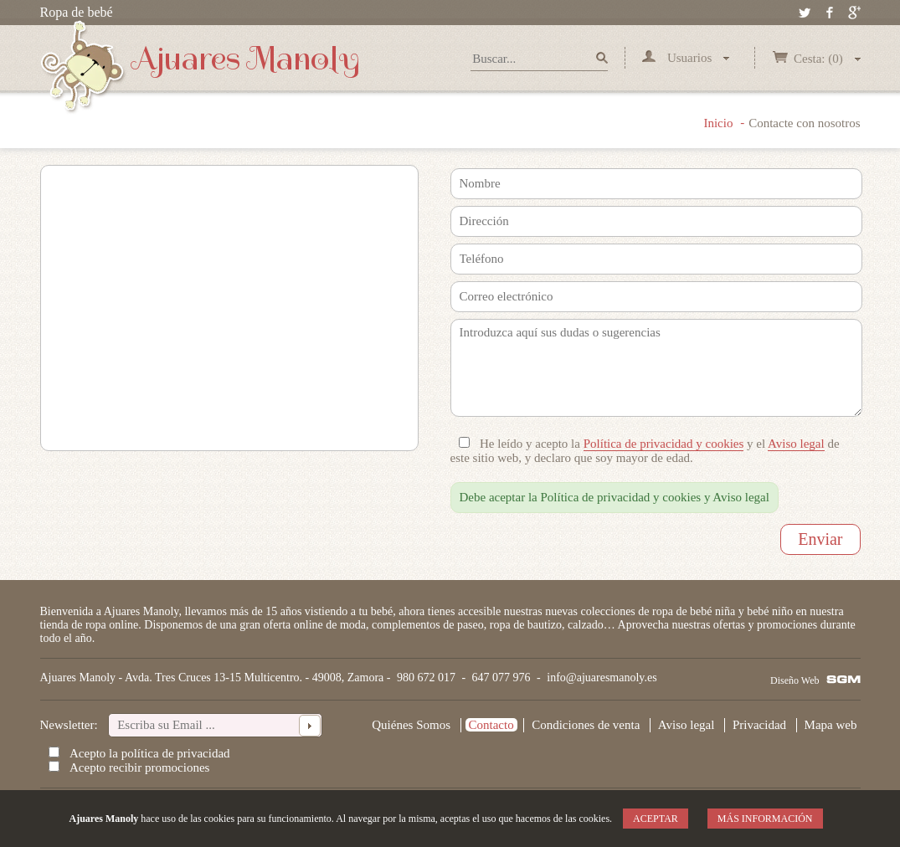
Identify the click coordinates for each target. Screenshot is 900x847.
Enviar (820, 539)
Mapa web (831, 725)
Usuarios (685, 57)
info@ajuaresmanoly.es (601, 677)
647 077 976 (501, 677)
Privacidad (759, 725)
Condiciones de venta (586, 725)
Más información (765, 818)
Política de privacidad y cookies (664, 443)
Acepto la (149, 753)
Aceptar (655, 818)
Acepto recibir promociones (139, 767)
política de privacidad (175, 753)
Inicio (718, 123)
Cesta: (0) (816, 58)
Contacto (491, 725)
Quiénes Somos (411, 725)
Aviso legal (796, 443)
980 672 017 (426, 677)
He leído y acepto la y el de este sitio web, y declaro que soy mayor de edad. (645, 451)
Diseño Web (794, 680)
